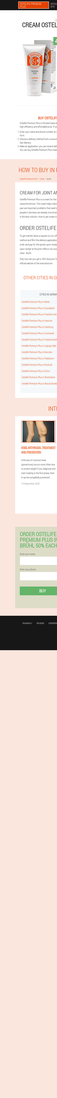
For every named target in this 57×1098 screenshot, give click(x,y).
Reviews (40, 623)
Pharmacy (27, 623)
